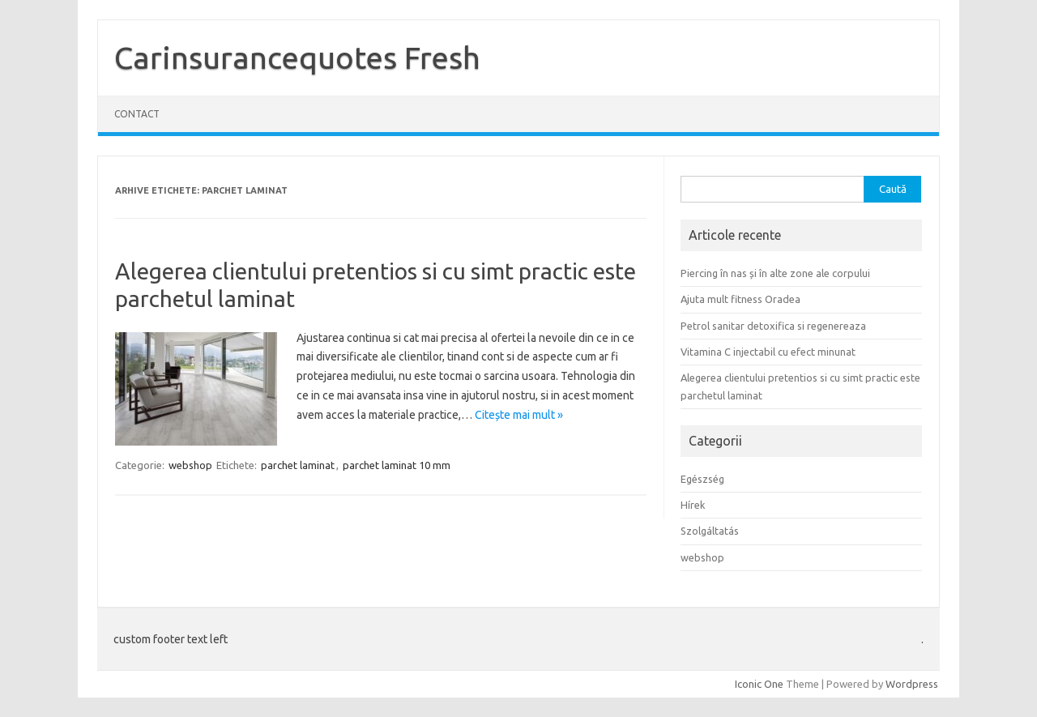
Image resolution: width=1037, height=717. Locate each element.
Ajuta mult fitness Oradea (740, 299)
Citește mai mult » (519, 414)
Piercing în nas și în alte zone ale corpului (775, 273)
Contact (137, 114)
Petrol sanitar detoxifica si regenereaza (773, 325)
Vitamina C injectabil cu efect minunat (768, 351)
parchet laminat (298, 465)
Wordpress (912, 683)
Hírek (693, 504)
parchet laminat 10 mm (396, 465)
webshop (190, 465)
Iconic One (759, 683)
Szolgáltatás (710, 530)
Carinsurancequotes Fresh (297, 58)
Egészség (702, 478)
